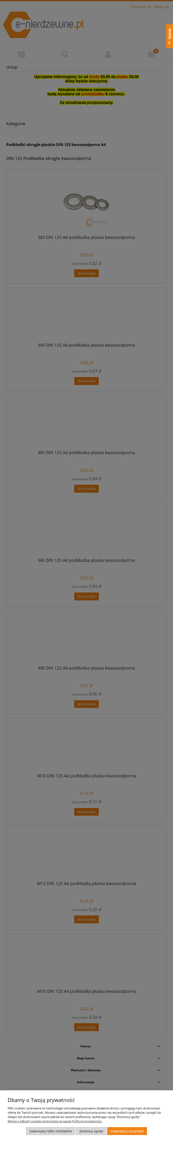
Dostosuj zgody (91, 1131)
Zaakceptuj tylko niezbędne (50, 1131)
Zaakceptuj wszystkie (127, 1131)
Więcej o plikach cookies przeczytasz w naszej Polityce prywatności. (55, 1121)
